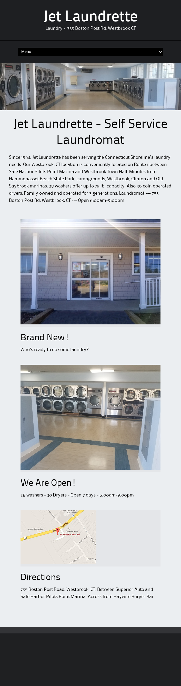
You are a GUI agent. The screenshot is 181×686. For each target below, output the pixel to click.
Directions (41, 577)
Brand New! (45, 338)
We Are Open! (48, 483)
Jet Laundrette (90, 17)
